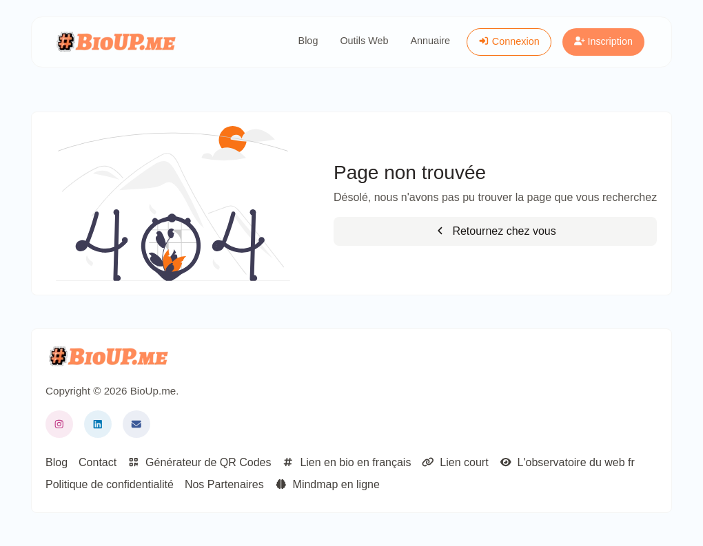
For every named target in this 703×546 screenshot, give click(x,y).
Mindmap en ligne (327, 484)
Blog (308, 40)
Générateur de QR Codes (199, 462)
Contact (97, 462)
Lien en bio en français (346, 462)
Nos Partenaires (224, 484)
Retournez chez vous (495, 231)
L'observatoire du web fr (567, 462)
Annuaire (431, 40)
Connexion (509, 41)
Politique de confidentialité (109, 484)
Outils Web (364, 40)
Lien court (455, 462)
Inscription (603, 41)
